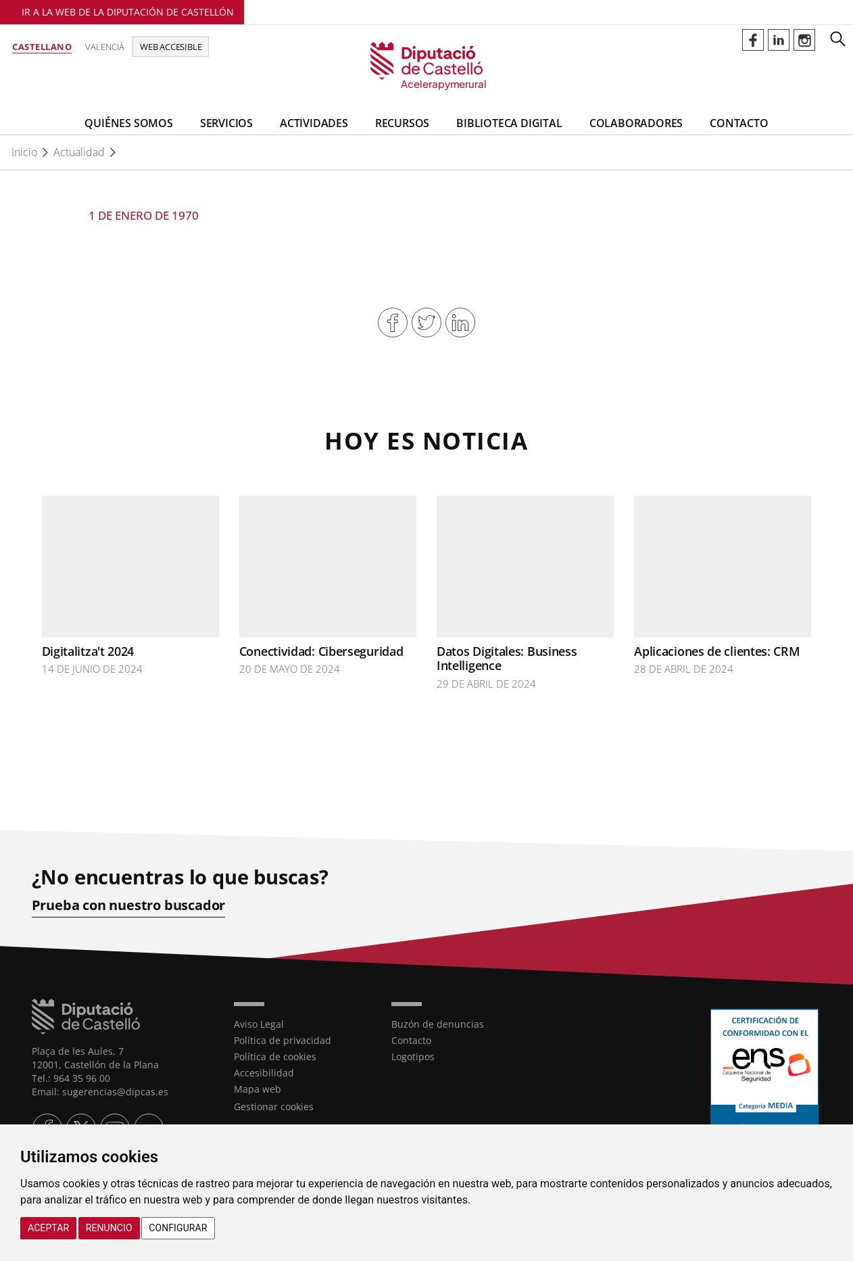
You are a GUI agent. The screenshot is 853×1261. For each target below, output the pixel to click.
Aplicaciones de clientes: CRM (717, 651)
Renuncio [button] (109, 1227)
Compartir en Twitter (426, 322)
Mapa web (257, 1088)
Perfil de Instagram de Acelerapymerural (804, 40)
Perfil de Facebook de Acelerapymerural (753, 40)
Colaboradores (636, 123)
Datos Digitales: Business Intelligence (507, 658)
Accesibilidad (264, 1072)
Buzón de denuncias (437, 1024)
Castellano (42, 47)
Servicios (226, 123)
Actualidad (79, 152)
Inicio (24, 152)
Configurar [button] (178, 1227)
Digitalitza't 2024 (88, 651)
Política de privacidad (282, 1040)
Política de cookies (275, 1056)
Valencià (104, 47)
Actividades (314, 123)
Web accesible (170, 47)
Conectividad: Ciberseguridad (321, 651)
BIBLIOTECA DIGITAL (509, 123)
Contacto (739, 123)
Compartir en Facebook (393, 322)
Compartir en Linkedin (460, 322)
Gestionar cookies (274, 1106)
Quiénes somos (128, 123)
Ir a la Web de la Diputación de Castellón (128, 11)
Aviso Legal (259, 1024)
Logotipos (413, 1056)
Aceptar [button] (48, 1227)
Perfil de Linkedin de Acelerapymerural (778, 40)
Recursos (402, 123)
